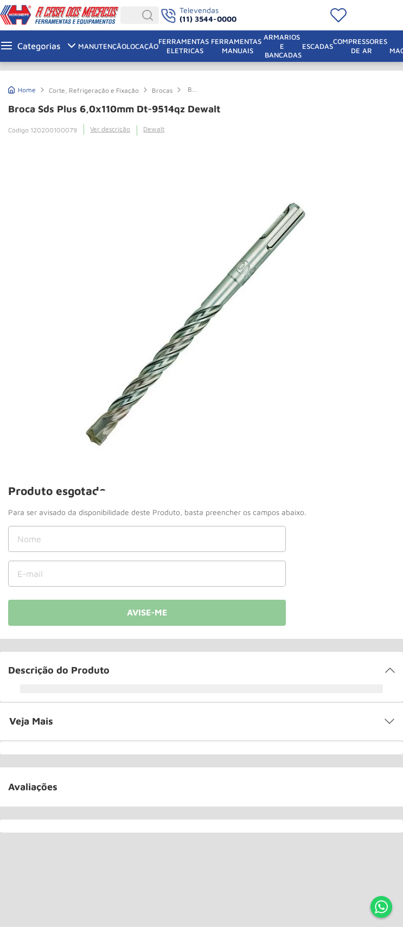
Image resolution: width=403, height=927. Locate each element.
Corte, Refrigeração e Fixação (94, 90)
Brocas (162, 90)
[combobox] (139, 15)
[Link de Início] (22, 89)
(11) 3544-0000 (208, 18)
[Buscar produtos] (149, 15)
